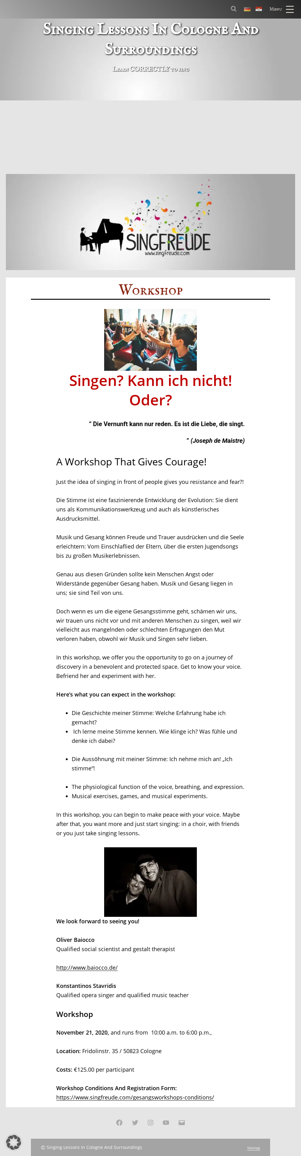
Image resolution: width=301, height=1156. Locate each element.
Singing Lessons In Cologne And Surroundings (94, 1147)
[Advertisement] (150, 127)
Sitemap (253, 1147)
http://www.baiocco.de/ (87, 967)
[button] (13, 1142)
